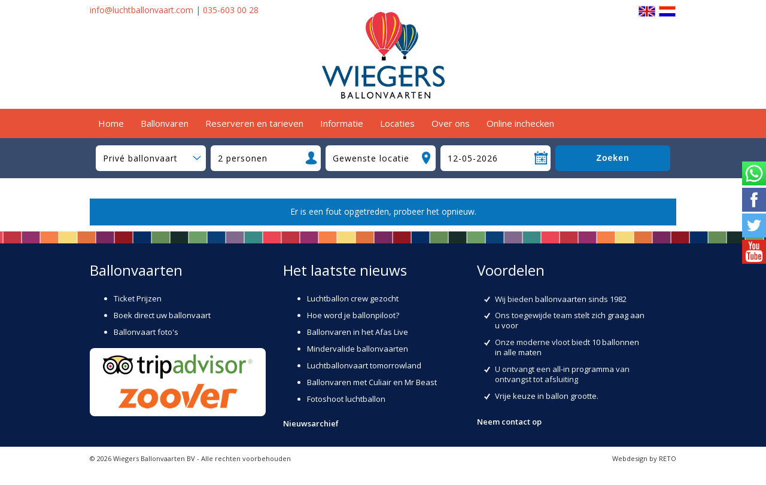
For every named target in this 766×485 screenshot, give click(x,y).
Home (111, 123)
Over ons (450, 123)
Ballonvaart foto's (146, 332)
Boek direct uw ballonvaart (162, 315)
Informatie (341, 123)
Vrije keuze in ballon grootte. (546, 396)
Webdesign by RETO (644, 458)
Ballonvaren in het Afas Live (357, 332)
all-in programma (583, 369)
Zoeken (612, 158)
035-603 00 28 (231, 10)
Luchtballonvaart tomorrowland (364, 365)
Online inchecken (520, 123)
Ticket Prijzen (138, 298)
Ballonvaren (165, 123)
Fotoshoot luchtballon (346, 399)
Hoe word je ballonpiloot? (353, 315)
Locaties (397, 123)
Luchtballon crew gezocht (353, 298)
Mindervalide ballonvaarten (357, 348)
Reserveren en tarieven (254, 123)
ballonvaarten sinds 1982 (581, 299)
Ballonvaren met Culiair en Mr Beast (372, 382)
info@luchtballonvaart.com (141, 10)
